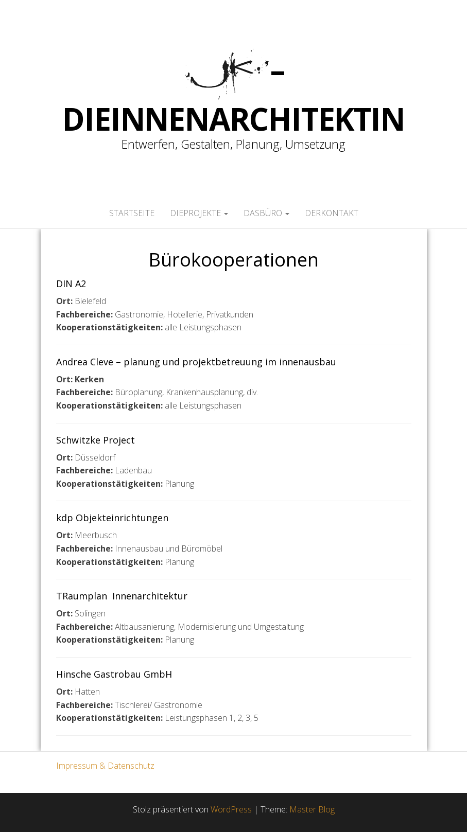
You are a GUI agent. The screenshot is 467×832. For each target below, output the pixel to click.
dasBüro (266, 213)
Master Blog (312, 809)
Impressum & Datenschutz (105, 765)
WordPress (231, 809)
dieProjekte (199, 213)
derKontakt (331, 213)
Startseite (131, 213)
